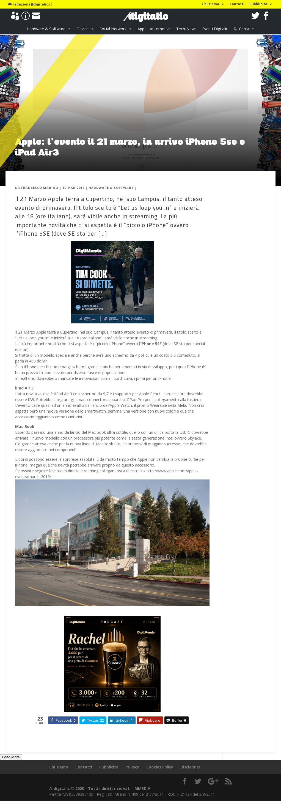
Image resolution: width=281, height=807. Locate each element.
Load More (11, 757)
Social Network (113, 28)
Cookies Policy (159, 767)
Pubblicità (258, 4)
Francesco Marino (39, 188)
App (140, 28)
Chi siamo (210, 4)
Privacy (132, 767)
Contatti (237, 4)
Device (82, 28)
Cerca (244, 28)
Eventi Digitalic (215, 28)
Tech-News (186, 28)
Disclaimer (190, 767)
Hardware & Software (46, 28)
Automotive (160, 28)
